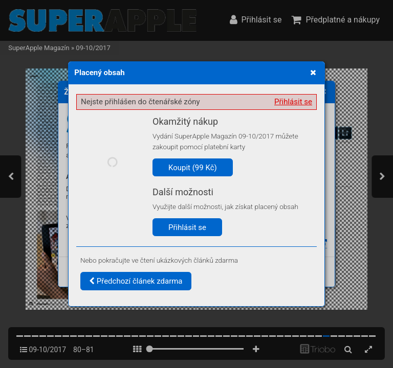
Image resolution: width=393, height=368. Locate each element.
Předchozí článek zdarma (136, 281)
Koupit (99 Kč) (192, 167)
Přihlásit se (293, 101)
